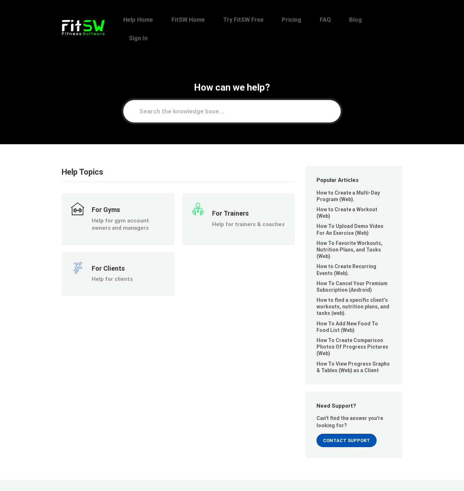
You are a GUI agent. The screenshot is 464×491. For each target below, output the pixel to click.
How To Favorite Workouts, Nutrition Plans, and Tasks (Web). (349, 231)
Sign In (390, 20)
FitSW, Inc (104, 476)
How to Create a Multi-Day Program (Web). (348, 177)
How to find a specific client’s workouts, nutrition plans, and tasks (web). (352, 288)
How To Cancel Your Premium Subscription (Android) (352, 268)
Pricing (315, 20)
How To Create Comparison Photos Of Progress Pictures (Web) (352, 328)
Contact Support (346, 422)
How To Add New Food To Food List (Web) (347, 308)
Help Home (184, 20)
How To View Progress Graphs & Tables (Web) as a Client (353, 348)
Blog (364, 20)
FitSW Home (227, 20)
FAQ (341, 20)
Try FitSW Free (275, 20)
